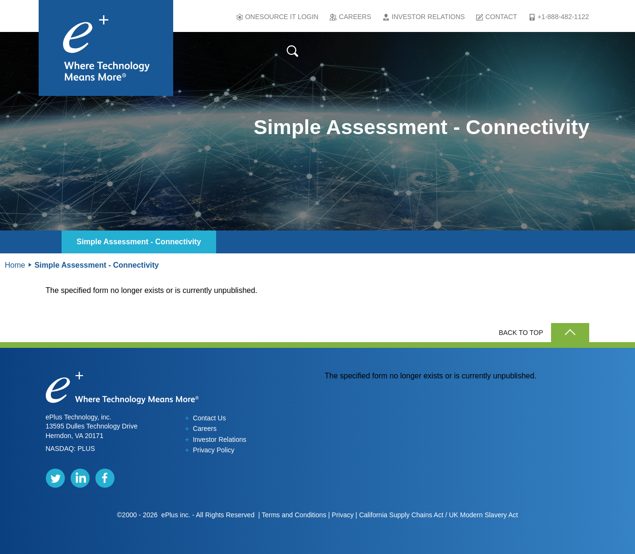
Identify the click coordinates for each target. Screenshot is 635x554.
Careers (355, 17)
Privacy (343, 515)
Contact (501, 17)
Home (15, 265)
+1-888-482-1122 (563, 17)
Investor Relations (428, 17)
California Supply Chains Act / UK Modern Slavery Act (438, 515)
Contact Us (205, 418)
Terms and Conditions (293, 515)
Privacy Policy (209, 450)
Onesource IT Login (282, 17)
